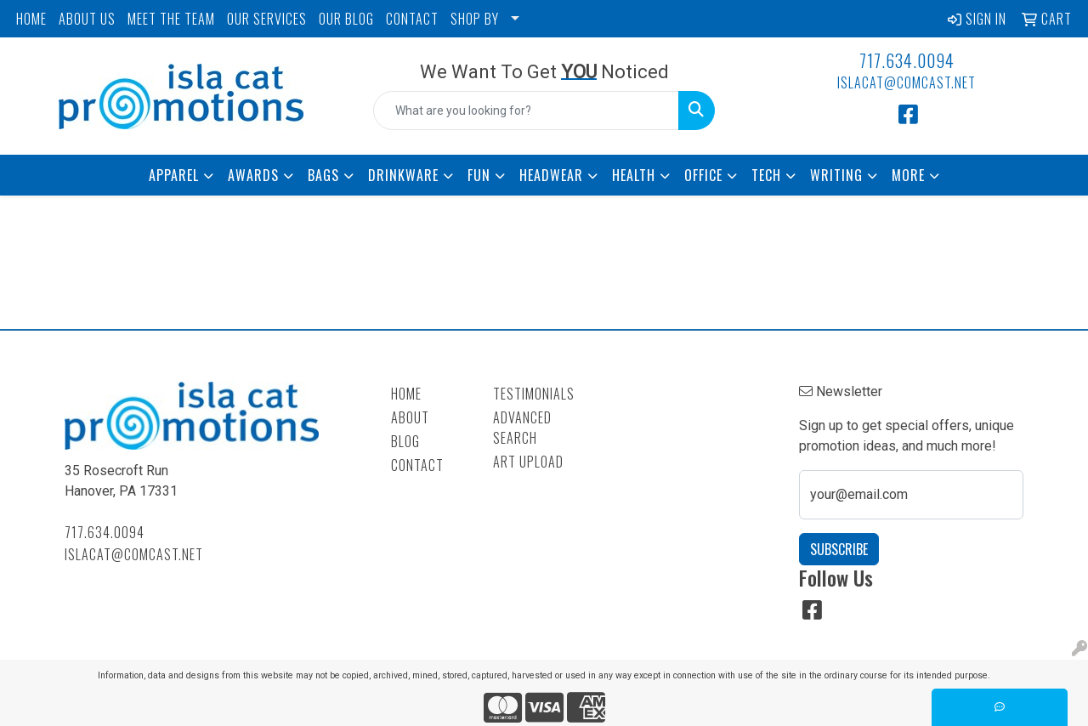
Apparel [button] (174, 175)
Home (406, 393)
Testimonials (534, 393)
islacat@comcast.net (906, 82)
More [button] (908, 175)
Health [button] (633, 175)
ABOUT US (87, 19)
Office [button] (703, 175)
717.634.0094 (907, 60)
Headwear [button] (551, 175)
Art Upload (528, 461)
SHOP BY (474, 19)
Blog (405, 441)
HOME (31, 19)
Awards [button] (253, 175)
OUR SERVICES (267, 19)
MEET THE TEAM (171, 19)
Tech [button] (766, 175)
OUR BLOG (346, 19)
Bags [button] (323, 175)
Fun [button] (479, 175)
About (410, 417)
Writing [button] (836, 175)
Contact (417, 465)
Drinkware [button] (403, 175)
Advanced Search (522, 427)
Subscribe (839, 549)
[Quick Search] (526, 110)
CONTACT (412, 19)
